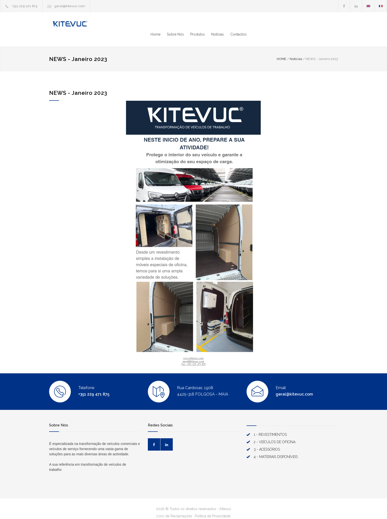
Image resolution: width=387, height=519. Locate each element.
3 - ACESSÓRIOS (267, 440)
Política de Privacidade (213, 506)
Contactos (330, 25)
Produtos (289, 25)
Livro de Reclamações (174, 506)
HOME (281, 49)
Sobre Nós (266, 25)
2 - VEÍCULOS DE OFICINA (274, 432)
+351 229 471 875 (25, 6)
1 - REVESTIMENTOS (270, 425)
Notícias (309, 25)
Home (247, 25)
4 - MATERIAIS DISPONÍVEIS (276, 447)
